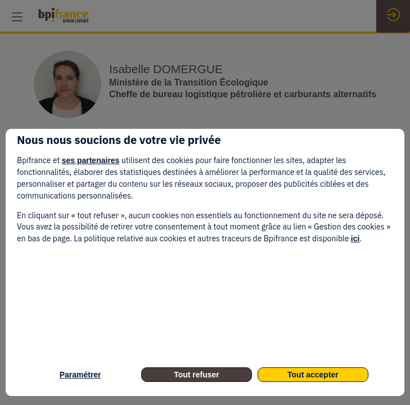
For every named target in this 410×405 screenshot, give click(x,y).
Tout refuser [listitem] (196, 374)
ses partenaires (91, 160)
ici (355, 238)
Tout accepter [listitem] (313, 374)
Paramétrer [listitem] (80, 374)
